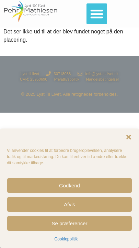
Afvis (69, 204)
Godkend (69, 185)
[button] (128, 137)
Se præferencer (69, 223)
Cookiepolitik (66, 239)
